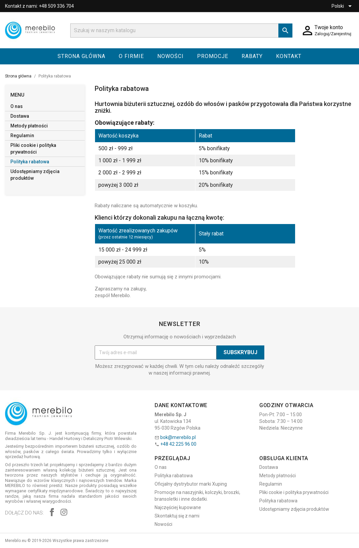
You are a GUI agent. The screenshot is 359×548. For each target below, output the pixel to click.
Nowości (170, 56)
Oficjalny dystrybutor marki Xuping (191, 484)
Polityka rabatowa (29, 161)
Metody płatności (29, 125)
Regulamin (22, 135)
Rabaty (252, 56)
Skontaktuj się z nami (177, 515)
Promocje (212, 56)
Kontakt (288, 56)
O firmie (131, 56)
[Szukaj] (181, 30)
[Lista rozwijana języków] (343, 6)
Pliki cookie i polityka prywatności (33, 149)
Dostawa (19, 116)
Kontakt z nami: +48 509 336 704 (39, 6)
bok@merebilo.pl (178, 437)
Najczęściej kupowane (178, 507)
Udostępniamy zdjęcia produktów (35, 175)
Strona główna (81, 56)
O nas (16, 106)
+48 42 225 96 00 (178, 444)
